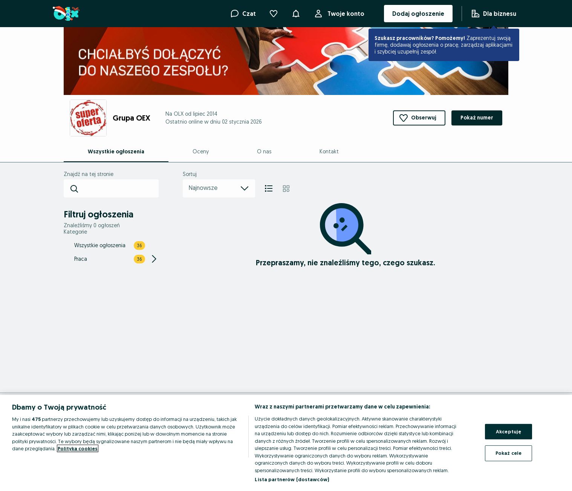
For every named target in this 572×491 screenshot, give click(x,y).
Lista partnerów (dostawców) (292, 479)
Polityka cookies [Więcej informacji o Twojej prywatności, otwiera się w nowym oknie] (78, 448)
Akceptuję (508, 431)
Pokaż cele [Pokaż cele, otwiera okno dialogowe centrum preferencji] (509, 453)
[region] (286, 443)
